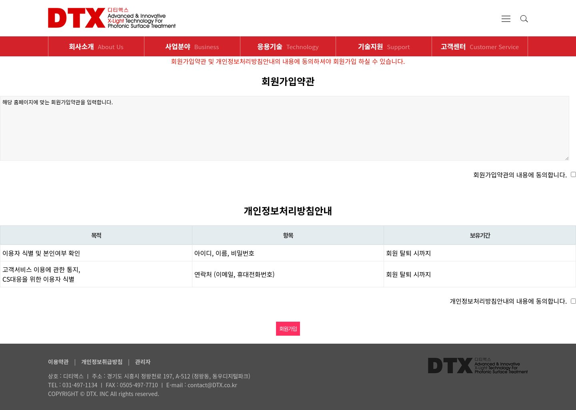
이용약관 (58, 362)
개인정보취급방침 (101, 362)
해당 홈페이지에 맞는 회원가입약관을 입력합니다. (284, 128)
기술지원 (384, 46)
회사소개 (96, 46)
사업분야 (192, 46)
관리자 (143, 362)
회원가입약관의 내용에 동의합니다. (520, 174)
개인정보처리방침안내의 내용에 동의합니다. (508, 301)
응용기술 (287, 46)
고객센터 (480, 46)
